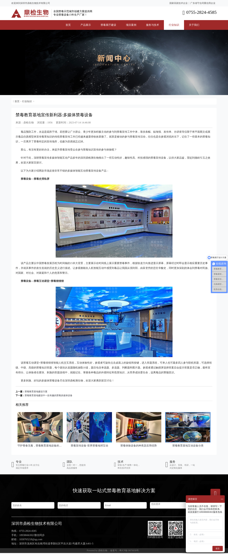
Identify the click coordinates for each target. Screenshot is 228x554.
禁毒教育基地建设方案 (36, 391)
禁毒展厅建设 (108, 25)
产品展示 (85, 25)
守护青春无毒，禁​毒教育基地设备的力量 (40, 445)
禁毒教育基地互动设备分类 (187, 445)
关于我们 (194, 25)
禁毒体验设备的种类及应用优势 (138, 445)
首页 (68, 25)
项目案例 (131, 25)
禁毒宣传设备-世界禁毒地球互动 (89, 445)
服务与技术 (152, 25)
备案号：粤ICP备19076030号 (124, 551)
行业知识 (174, 25)
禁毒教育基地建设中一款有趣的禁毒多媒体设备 (48, 395)
